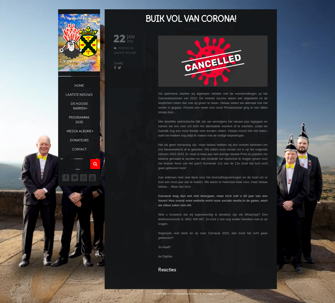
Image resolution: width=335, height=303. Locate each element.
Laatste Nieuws (79, 95)
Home (79, 85)
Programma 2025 (79, 119)
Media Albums (79, 131)
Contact (79, 149)
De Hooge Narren (79, 106)
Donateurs (79, 140)
